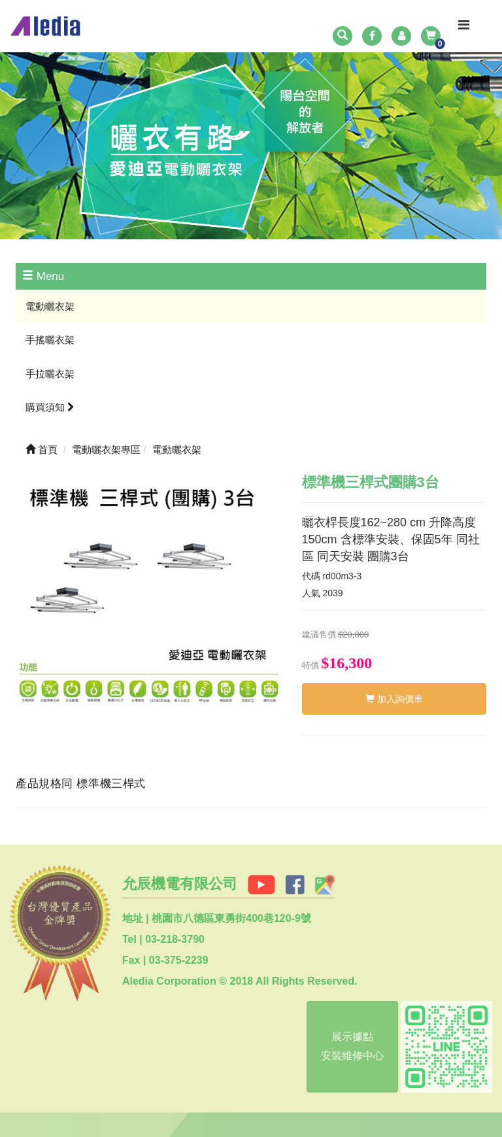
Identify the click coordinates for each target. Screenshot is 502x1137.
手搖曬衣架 (50, 339)
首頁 (41, 449)
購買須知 (50, 407)
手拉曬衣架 (50, 373)
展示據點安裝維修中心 (349, 1046)
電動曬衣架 (50, 306)
